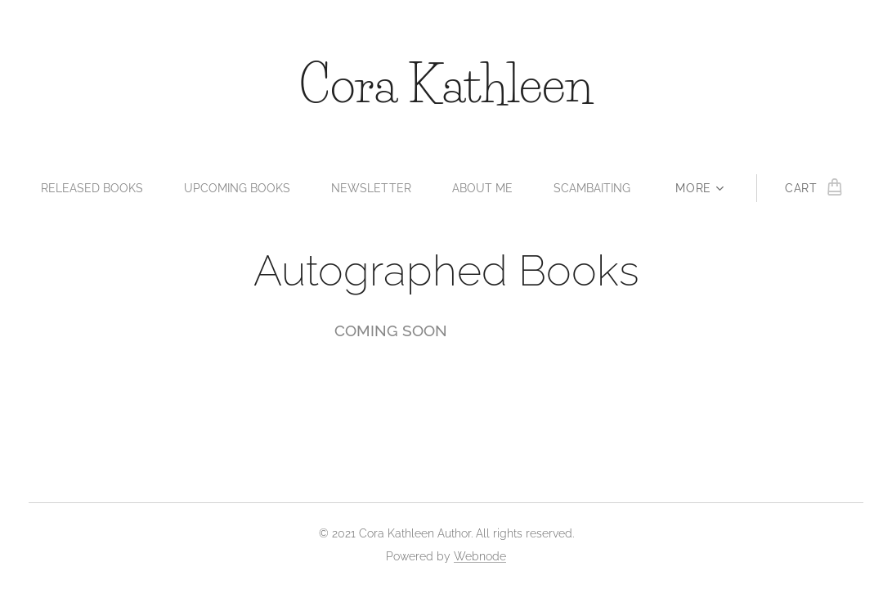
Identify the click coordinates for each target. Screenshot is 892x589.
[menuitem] (90, 188)
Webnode (480, 556)
